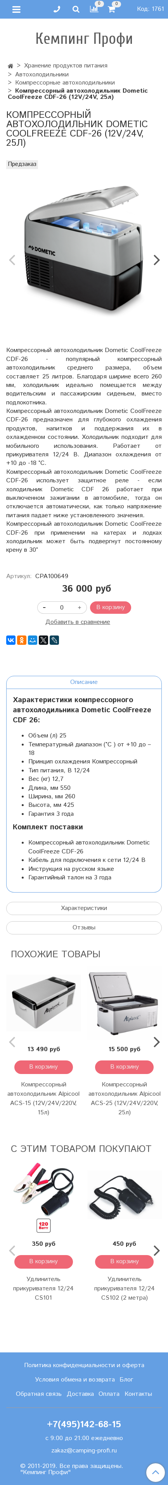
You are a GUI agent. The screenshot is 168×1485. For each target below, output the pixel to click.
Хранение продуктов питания (65, 65)
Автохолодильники (42, 74)
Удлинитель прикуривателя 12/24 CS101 (43, 1288)
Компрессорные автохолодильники (65, 82)
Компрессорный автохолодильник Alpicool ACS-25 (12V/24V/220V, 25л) (124, 1098)
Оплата (109, 1394)
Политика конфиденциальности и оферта (84, 1365)
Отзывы (84, 927)
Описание (84, 682)
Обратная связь (39, 1394)
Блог (126, 1379)
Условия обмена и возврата (75, 1379)
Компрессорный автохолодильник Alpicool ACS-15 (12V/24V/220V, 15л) (43, 1098)
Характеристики (84, 908)
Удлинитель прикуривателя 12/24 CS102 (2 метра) (124, 1288)
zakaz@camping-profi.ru (84, 1450)
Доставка (80, 1394)
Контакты (138, 1394)
